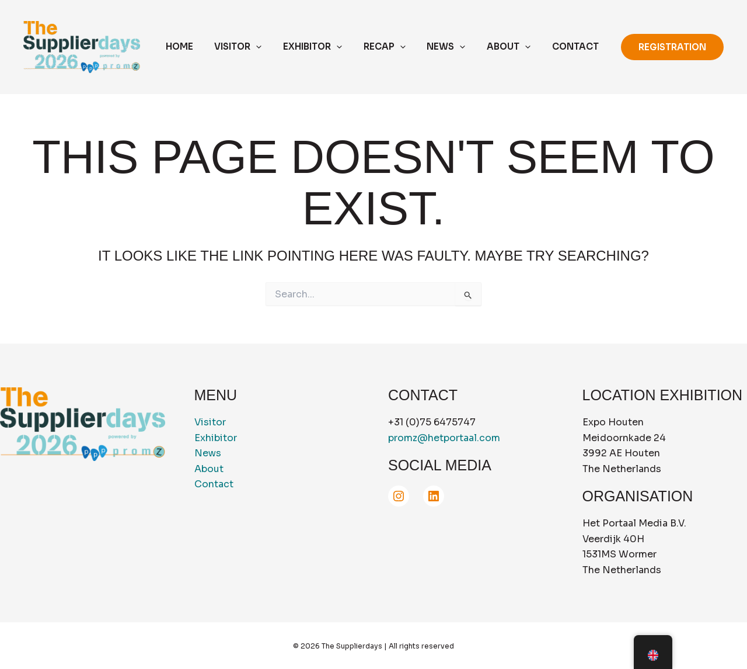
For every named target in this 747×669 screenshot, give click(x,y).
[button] (672, 47)
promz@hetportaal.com (444, 438)
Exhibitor (215, 438)
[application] (277, 47)
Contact (213, 484)
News (207, 453)
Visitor (210, 422)
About (209, 469)
